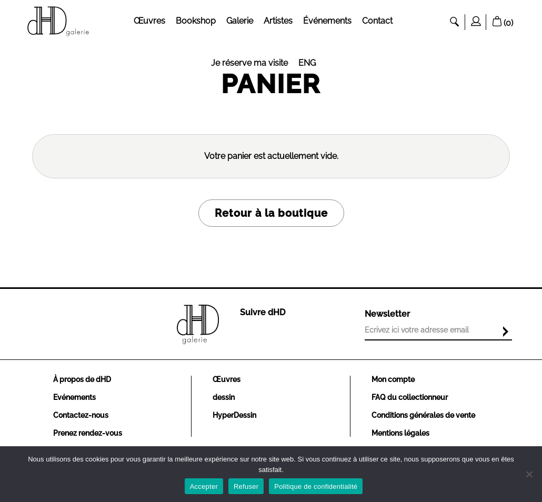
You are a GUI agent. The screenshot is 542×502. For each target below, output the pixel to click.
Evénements (74, 397)
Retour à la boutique (271, 213)
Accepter (204, 486)
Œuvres (226, 379)
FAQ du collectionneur (410, 397)
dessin (224, 397)
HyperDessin (234, 415)
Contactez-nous (80, 415)
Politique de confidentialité (315, 486)
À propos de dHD (82, 379)
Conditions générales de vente (423, 415)
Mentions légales (400, 433)
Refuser (246, 486)
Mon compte (393, 379)
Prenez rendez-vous (87, 433)
